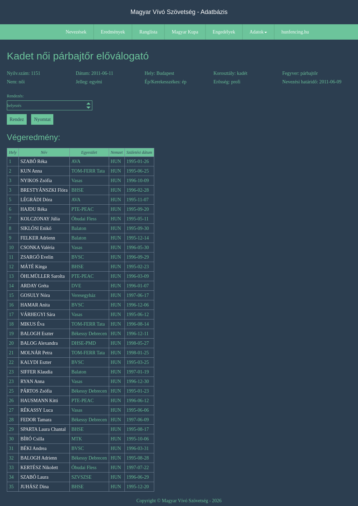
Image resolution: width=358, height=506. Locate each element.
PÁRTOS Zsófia (36, 391)
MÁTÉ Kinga (34, 266)
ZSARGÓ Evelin (37, 257)
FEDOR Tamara (36, 419)
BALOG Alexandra (39, 343)
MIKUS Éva (32, 324)
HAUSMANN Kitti (39, 400)
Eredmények (113, 32)
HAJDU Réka (34, 209)
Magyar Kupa (185, 32)
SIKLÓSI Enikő (36, 228)
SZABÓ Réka (34, 161)
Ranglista (148, 32)
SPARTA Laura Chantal (43, 429)
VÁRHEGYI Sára (38, 314)
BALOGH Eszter (37, 333)
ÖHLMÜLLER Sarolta (43, 276)
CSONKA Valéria (38, 247)
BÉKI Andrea (34, 448)
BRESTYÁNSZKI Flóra (44, 190)
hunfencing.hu (295, 32)
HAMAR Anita (35, 304)
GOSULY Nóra (35, 295)
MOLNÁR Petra (36, 352)
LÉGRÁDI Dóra (36, 199)
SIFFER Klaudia (37, 371)
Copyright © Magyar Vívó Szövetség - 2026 (179, 500)
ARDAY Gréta (35, 285)
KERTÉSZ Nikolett (39, 467)
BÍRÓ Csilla (32, 438)
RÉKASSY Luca (37, 410)
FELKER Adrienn (38, 238)
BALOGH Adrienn (39, 458)
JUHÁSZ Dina (35, 486)
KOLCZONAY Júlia (40, 218)
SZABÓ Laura (35, 477)
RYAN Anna (32, 381)
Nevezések (76, 32)
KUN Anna (31, 171)
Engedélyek (224, 32)
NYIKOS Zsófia (36, 180)
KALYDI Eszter (36, 362)
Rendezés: (49, 102)
